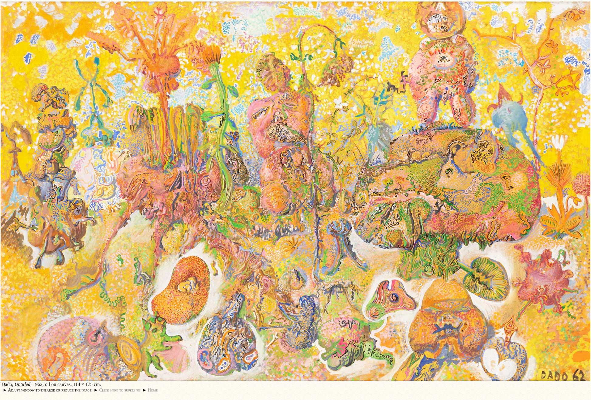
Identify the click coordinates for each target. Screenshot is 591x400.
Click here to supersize (119, 390)
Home (153, 390)
